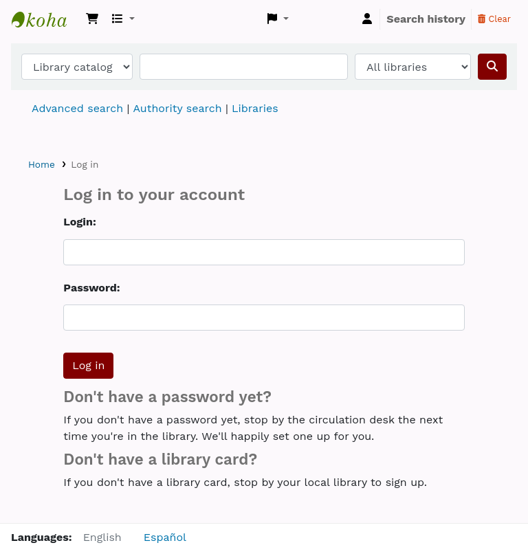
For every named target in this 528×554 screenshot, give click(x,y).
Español (165, 537)
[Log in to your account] (367, 19)
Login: (79, 221)
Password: (91, 287)
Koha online (46, 19)
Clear (494, 19)
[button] (92, 19)
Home (41, 164)
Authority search (177, 108)
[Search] (492, 67)
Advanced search (77, 108)
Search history (425, 18)
